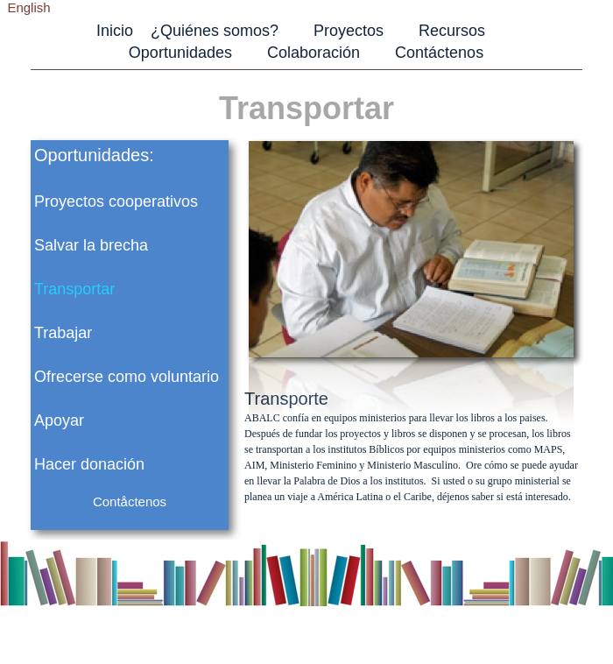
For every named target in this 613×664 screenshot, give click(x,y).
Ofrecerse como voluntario (126, 376)
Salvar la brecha (91, 245)
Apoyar (59, 420)
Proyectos (349, 30)
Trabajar (63, 333)
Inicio (114, 30)
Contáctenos (439, 52)
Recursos (452, 30)
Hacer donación (89, 464)
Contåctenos (129, 501)
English (28, 7)
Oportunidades (180, 52)
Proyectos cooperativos (116, 201)
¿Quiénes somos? (214, 30)
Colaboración (313, 52)
